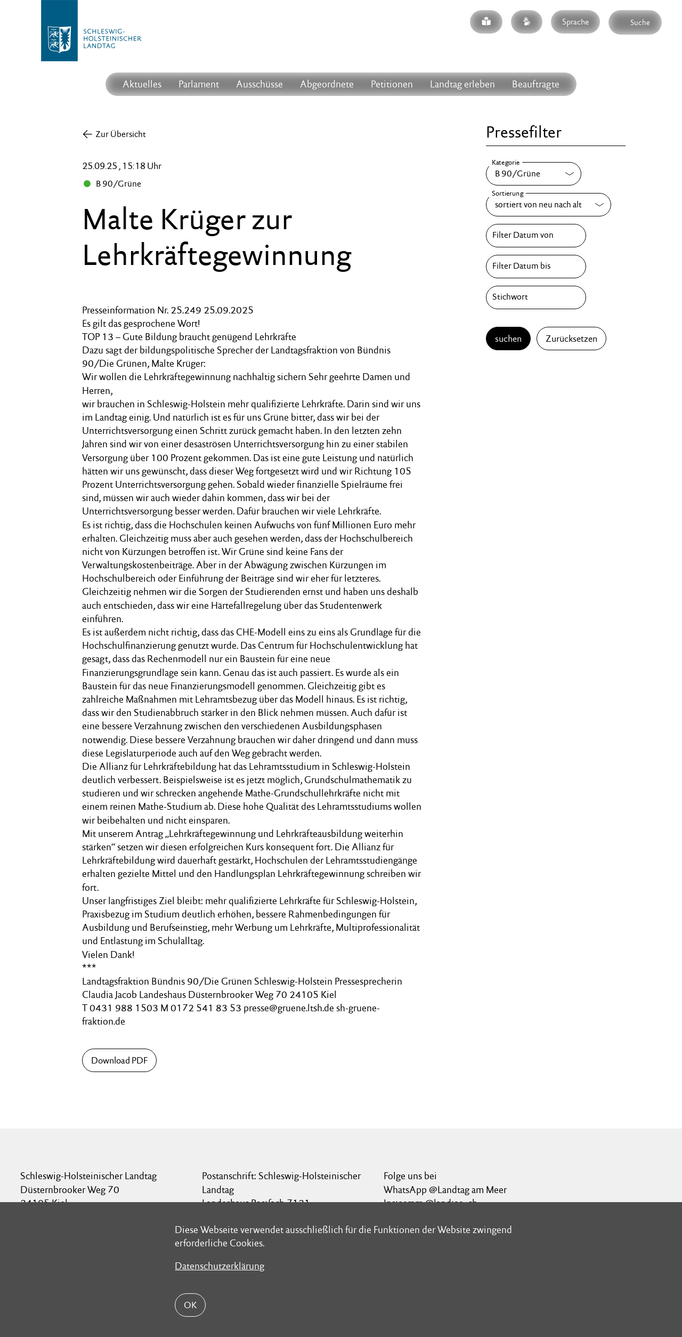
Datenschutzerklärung (219, 1265)
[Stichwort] (536, 297)
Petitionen (392, 84)
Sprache (575, 22)
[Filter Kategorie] (533, 174)
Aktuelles (142, 84)
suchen (508, 338)
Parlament (198, 84)
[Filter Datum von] (536, 235)
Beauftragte (535, 84)
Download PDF (119, 1060)
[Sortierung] (548, 204)
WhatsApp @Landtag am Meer (445, 1189)
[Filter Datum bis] (536, 266)
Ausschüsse (259, 84)
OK (190, 1305)
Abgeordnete (327, 84)
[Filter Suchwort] (536, 297)
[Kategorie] (533, 174)
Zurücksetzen (571, 338)
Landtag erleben (462, 84)
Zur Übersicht (120, 134)
